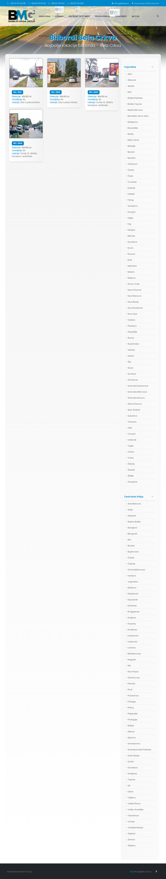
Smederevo (134, 743)
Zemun (131, 839)
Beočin (131, 152)
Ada (130, 74)
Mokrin (131, 272)
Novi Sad (132, 314)
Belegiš (131, 146)
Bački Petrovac (135, 110)
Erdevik (131, 188)
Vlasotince (133, 815)
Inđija (130, 218)
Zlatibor (132, 845)
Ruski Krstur (133, 343)
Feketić (131, 194)
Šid (129, 361)
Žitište (131, 475)
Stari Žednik (134, 409)
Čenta (131, 170)
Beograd (132, 533)
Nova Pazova (134, 290)
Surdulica (133, 767)
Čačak (131, 557)
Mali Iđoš (132, 266)
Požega (132, 701)
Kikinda (131, 236)
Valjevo (132, 797)
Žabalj (131, 463)
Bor (129, 539)
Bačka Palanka (135, 98)
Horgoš (131, 212)
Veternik (132, 439)
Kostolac (132, 605)
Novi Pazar (133, 671)
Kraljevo (132, 617)
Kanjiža (131, 230)
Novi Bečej (133, 302)
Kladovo (132, 587)
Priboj (131, 707)
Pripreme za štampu (79, 16)
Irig (129, 224)
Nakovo (132, 278)
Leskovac (132, 641)
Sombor (132, 373)
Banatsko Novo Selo (138, 116)
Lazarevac (133, 635)
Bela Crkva (133, 140)
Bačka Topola (135, 104)
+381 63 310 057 (56, 3)
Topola (131, 779)
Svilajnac (132, 773)
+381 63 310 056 (75, 3)
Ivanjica (132, 575)
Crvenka (132, 182)
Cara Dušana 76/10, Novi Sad (145, 3)
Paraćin (131, 683)
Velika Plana (134, 803)
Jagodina (133, 581)
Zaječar (132, 833)
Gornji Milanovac (136, 569)
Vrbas (131, 451)
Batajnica (133, 122)
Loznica (132, 647)
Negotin (132, 659)
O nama (59, 16)
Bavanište (133, 128)
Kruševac (132, 629)
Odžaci (131, 320)
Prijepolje (132, 713)
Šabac (131, 731)
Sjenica (132, 737)
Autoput (132, 515)
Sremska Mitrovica (137, 391)
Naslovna (44, 16)
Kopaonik (132, 599)
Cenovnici (121, 16)
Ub (129, 785)
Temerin (132, 421)
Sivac (130, 367)
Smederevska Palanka (139, 749)
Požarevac (133, 695)
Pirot (130, 689)
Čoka (130, 176)
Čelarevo (132, 164)
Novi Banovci (134, 296)
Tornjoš (131, 433)
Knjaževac (133, 593)
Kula (130, 260)
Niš (129, 665)
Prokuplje (132, 719)
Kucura (131, 254)
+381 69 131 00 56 (37, 3)
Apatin (131, 86)
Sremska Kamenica (138, 385)
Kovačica (132, 242)
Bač (129, 92)
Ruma (131, 337)
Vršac (131, 457)
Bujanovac (133, 551)
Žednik (131, 469)
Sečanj (131, 349)
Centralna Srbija (133, 496)
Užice (130, 791)
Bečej (130, 134)
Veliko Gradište (135, 809)
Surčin (131, 761)
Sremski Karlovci (136, 397)
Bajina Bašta (134, 521)
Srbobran (133, 379)
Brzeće (131, 545)
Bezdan (132, 158)
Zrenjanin (132, 481)
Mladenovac (134, 653)
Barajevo (132, 527)
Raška (131, 725)
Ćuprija (131, 563)
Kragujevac (134, 611)
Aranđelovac (134, 503)
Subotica (132, 415)
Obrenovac (134, 677)
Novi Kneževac (135, 308)
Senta (131, 355)
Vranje (131, 821)
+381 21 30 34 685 (16, 3)
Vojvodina (130, 67)
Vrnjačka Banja (135, 827)
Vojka (131, 445)
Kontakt (44, 36)
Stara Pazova (135, 403)
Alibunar (132, 80)
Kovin (130, 248)
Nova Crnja (133, 284)
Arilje (130, 509)
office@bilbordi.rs (120, 3)
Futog (131, 200)
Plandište (132, 331)
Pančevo (132, 325)
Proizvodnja (102, 16)
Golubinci (133, 206)
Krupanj (132, 623)
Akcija (135, 16)
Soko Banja (133, 755)
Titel (130, 427)
